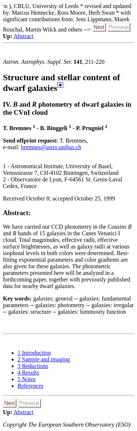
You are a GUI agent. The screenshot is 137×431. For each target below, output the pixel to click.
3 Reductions (33, 366)
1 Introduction (34, 353)
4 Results (28, 372)
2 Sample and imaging (44, 359)
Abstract (23, 36)
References (30, 386)
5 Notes (26, 379)
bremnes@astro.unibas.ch (51, 147)
